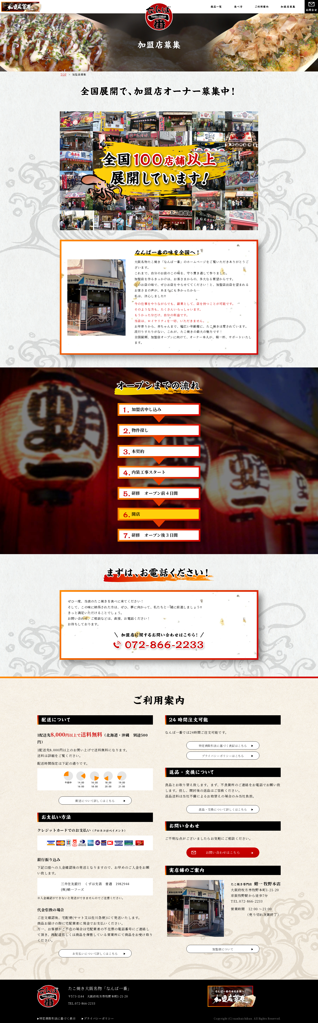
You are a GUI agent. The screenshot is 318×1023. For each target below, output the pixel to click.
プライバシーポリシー (99, 1018)
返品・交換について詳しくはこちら (223, 809)
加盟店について (222, 949)
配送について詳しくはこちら (95, 801)
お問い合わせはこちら (223, 852)
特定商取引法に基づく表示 (57, 1018)
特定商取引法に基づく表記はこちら (223, 746)
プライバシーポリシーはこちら (223, 756)
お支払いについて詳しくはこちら (95, 954)
